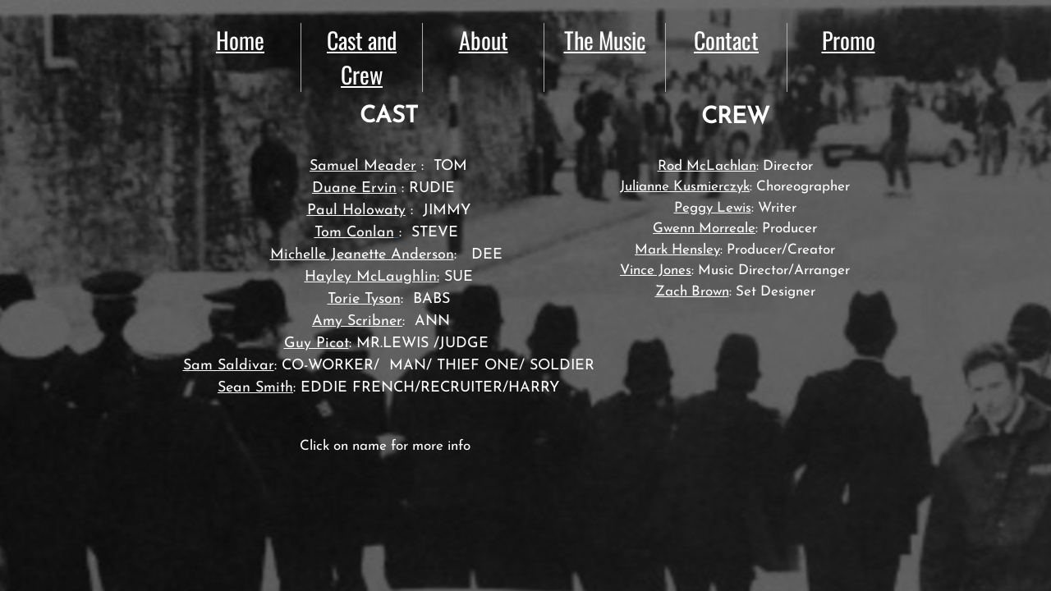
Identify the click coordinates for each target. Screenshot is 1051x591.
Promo (848, 40)
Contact (726, 40)
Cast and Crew (362, 57)
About (483, 40)
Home (240, 40)
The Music (605, 40)
